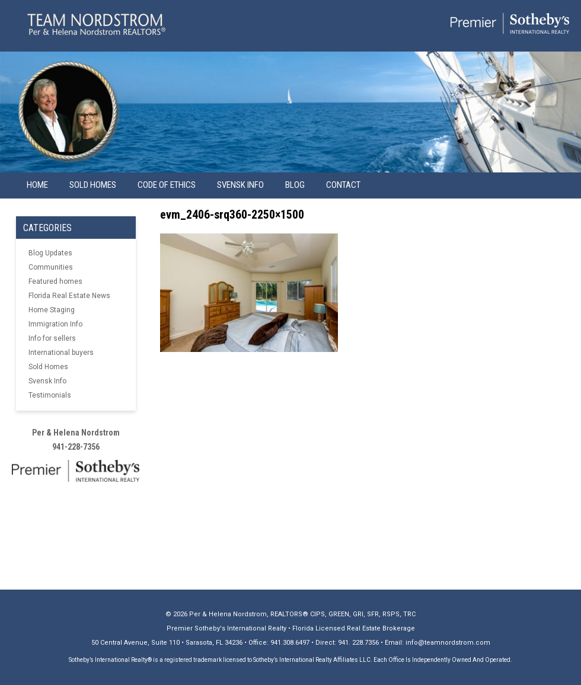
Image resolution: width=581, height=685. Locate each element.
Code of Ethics (167, 185)
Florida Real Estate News (69, 296)
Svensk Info (47, 381)
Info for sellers (52, 338)
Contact (343, 185)
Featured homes (55, 281)
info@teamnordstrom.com (448, 642)
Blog (295, 185)
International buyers (61, 352)
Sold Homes (92, 185)
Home (37, 185)
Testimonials (49, 395)
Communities (50, 267)
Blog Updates (50, 253)
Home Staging (51, 310)
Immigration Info (55, 324)
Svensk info (240, 185)
